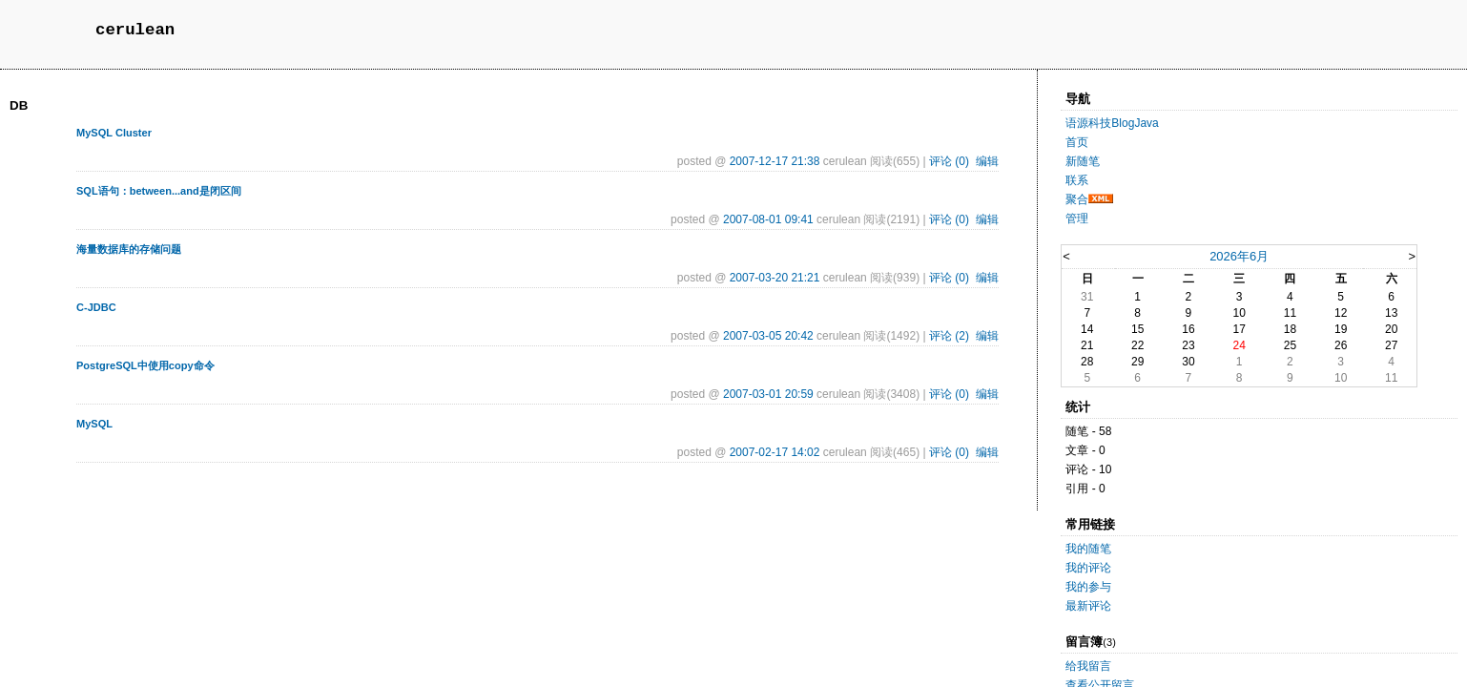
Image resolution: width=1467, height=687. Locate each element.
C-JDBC (96, 307)
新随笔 (1082, 161)
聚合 (1076, 199)
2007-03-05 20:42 (768, 336)
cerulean (135, 30)
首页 (1076, 142)
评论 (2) (949, 336)
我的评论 (1088, 567)
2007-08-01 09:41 (768, 219)
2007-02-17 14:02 (775, 452)
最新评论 (1088, 606)
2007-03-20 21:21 (775, 277)
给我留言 (1088, 666)
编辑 (987, 161)
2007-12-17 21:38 (775, 161)
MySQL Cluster (114, 132)
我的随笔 (1088, 548)
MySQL (94, 423)
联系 (1076, 180)
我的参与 (1088, 586)
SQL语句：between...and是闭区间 (158, 191)
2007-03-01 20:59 (768, 394)
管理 (1076, 218)
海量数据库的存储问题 (128, 249)
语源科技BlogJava (1111, 123)
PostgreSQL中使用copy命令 (145, 365)
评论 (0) (949, 161)
